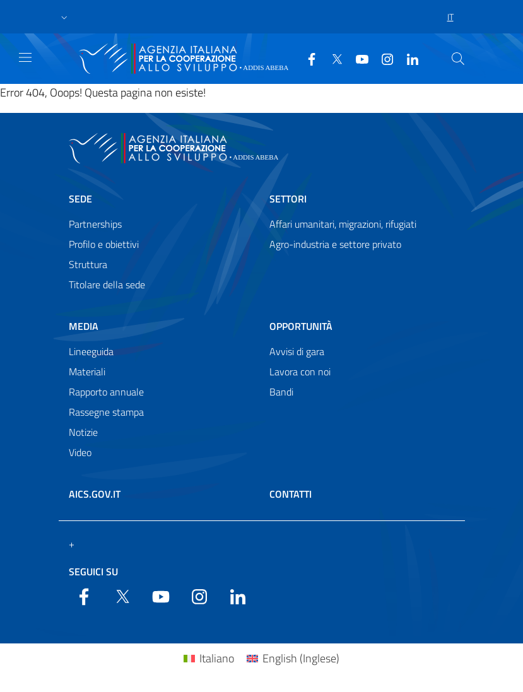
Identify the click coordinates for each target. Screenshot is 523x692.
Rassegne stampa (106, 411)
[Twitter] (331, 58)
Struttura (88, 264)
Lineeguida (91, 351)
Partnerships (95, 224)
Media (83, 326)
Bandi (281, 391)
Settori (288, 198)
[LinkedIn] (407, 58)
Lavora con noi (300, 371)
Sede (80, 198)
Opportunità (300, 326)
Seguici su (93, 571)
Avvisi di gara (296, 351)
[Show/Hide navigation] (25, 57)
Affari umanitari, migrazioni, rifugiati (342, 224)
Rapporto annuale (106, 391)
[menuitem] (208, 658)
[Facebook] (306, 58)
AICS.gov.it (94, 493)
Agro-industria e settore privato (335, 244)
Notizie (83, 432)
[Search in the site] (458, 58)
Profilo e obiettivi (104, 244)
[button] (64, 17)
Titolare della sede (107, 284)
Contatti (290, 493)
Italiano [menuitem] (216, 658)
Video (80, 452)
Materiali (87, 371)
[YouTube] (357, 58)
